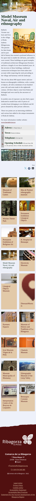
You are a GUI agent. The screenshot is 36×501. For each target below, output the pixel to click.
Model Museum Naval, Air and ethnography (9, 265)
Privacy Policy (18, 485)
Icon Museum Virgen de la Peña (8, 352)
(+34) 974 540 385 (18, 470)
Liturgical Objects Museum (6, 288)
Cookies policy (18, 488)
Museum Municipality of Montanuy (9, 375)
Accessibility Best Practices (17, 492)
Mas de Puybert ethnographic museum (27, 192)
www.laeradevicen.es (8, 122)
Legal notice (18, 483)
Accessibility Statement (18, 490)
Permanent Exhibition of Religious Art (8, 242)
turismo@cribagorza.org (18, 466)
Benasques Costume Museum (25, 399)
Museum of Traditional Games (7, 192)
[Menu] (3, 3)
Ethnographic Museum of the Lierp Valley (26, 375)
